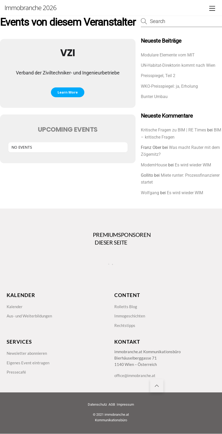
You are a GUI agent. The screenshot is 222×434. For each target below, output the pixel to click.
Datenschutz (97, 404)
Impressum (125, 404)
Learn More (68, 92)
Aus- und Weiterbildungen (29, 315)
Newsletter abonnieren (27, 353)
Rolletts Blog (125, 306)
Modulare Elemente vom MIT (168, 54)
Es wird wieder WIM (193, 164)
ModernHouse (154, 164)
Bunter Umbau (154, 96)
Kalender (15, 306)
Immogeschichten (129, 315)
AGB (111, 404)
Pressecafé (16, 372)
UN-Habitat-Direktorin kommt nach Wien (178, 65)
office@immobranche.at (134, 375)
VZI (67, 53)
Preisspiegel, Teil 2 (158, 75)
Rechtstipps (124, 325)
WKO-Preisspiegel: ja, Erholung (169, 86)
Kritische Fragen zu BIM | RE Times (173, 129)
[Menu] (212, 8)
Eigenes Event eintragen (28, 362)
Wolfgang (150, 192)
